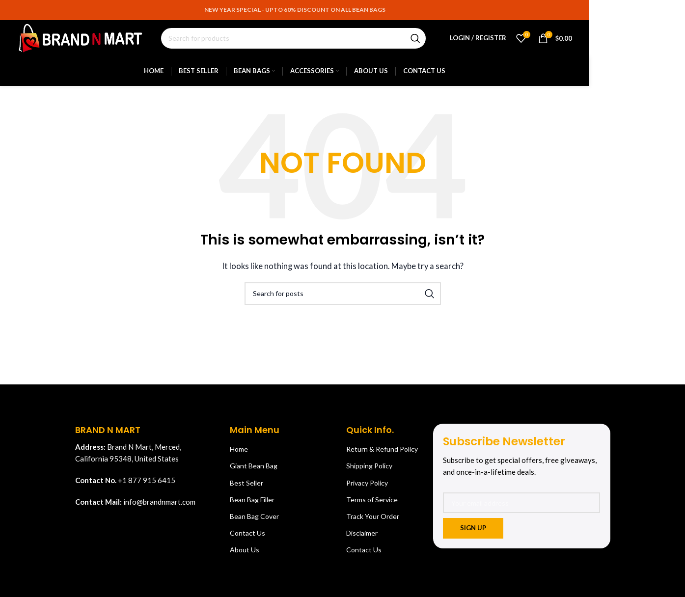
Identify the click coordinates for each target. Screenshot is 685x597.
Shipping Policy (369, 469)
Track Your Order (372, 520)
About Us (244, 553)
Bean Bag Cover (254, 520)
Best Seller (246, 486)
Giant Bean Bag (253, 469)
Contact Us (247, 536)
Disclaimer (362, 536)
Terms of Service (372, 503)
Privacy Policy (367, 486)
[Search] (299, 40)
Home (239, 452)
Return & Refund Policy (382, 452)
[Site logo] (86, 39)
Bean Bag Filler (252, 503)
